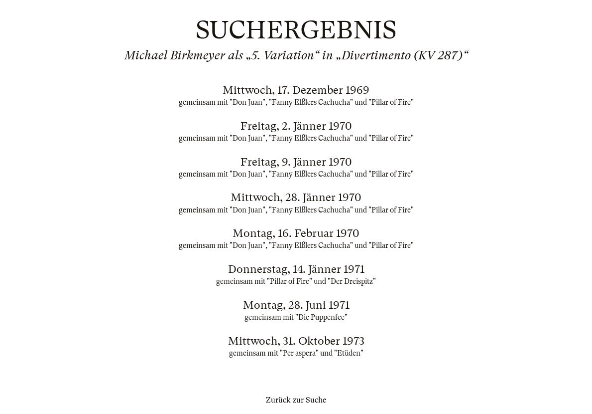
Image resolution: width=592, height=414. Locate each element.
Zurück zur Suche (296, 400)
